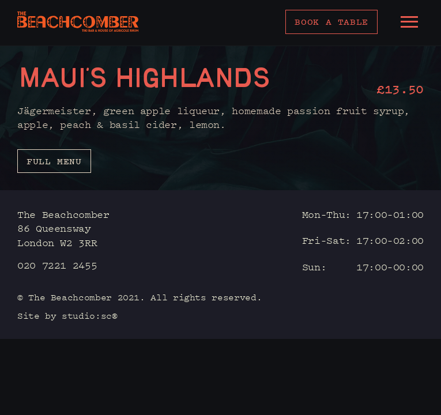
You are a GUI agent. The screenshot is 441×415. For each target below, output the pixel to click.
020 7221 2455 (57, 264)
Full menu (54, 161)
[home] (77, 21)
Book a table (331, 22)
